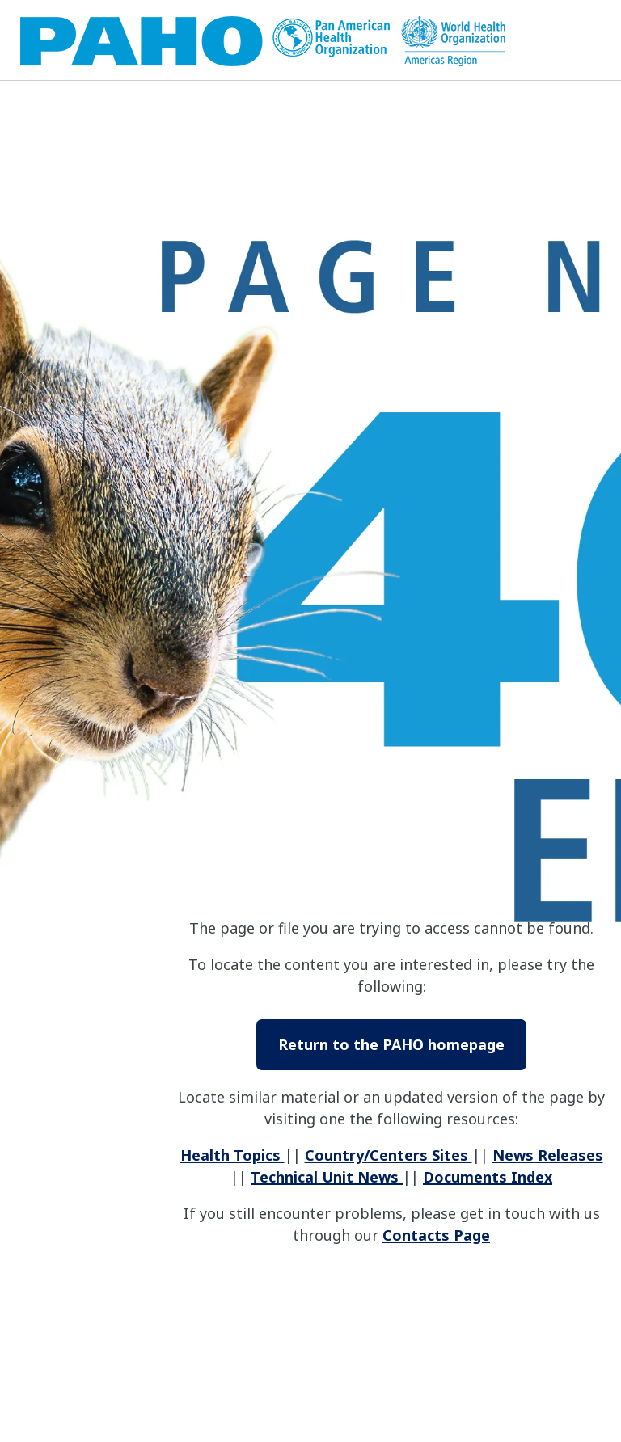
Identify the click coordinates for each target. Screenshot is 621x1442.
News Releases (547, 1155)
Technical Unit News (327, 1177)
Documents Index (487, 1177)
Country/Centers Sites (388, 1155)
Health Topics (232, 1155)
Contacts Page (436, 1235)
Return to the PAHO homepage (391, 1044)
